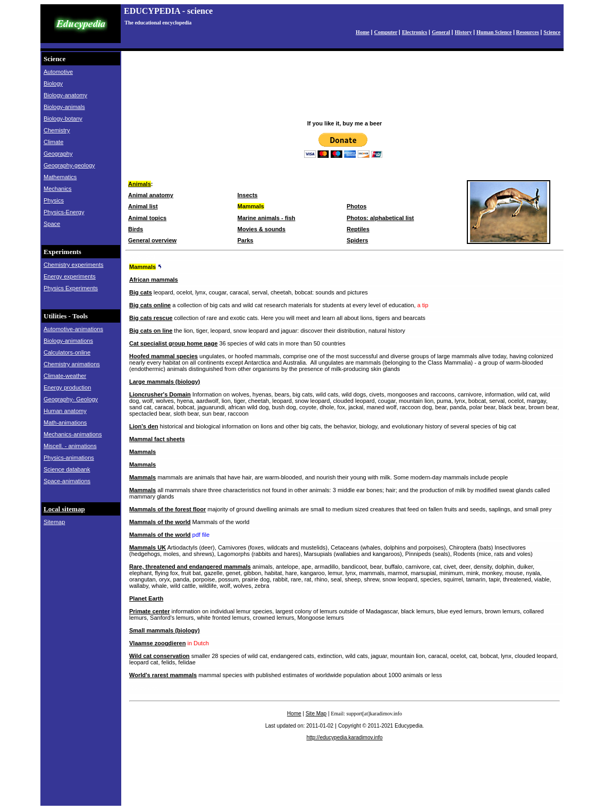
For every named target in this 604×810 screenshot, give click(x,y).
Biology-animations (68, 341)
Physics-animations (69, 457)
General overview (152, 240)
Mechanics (58, 188)
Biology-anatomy (65, 95)
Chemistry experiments (73, 264)
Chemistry (57, 130)
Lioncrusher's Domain (160, 394)
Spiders (357, 240)
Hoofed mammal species (163, 356)
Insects (248, 195)
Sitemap (54, 522)
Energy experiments (70, 276)
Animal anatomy (150, 195)
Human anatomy (65, 411)
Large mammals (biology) (164, 381)
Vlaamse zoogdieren (157, 643)
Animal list (143, 206)
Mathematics (60, 177)
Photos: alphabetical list (380, 218)
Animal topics (147, 218)
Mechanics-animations (73, 434)
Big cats (140, 292)
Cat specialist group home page (173, 343)
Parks (246, 240)
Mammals (142, 267)
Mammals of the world (160, 522)
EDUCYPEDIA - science (168, 10)
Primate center (149, 611)
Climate (53, 142)
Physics (54, 200)
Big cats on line (150, 330)
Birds (135, 229)
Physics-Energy (64, 212)
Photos (356, 206)
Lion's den (143, 426)
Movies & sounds (262, 229)
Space (52, 224)
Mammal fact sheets (157, 439)
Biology (53, 83)
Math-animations (65, 422)
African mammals (153, 279)
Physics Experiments (71, 288)
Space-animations (67, 481)
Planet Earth (146, 598)
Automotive (58, 72)
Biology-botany (63, 118)
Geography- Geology (71, 399)
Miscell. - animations (70, 446)
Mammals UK (147, 547)
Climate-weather (65, 376)
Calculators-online (67, 352)
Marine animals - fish (267, 218)
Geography (58, 153)
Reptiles (358, 229)
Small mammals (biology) (164, 630)
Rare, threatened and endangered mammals (190, 566)
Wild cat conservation (159, 656)
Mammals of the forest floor (167, 509)
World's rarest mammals (163, 675)
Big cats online (150, 305)
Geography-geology (69, 165)
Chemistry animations (72, 364)
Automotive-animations (73, 329)
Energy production (67, 387)
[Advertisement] (344, 90)
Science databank (67, 469)
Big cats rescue (150, 318)
